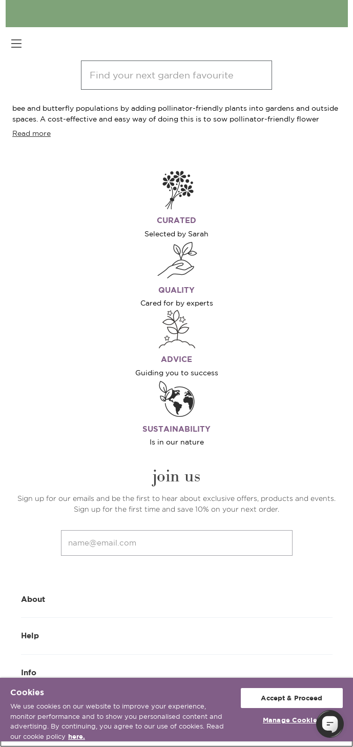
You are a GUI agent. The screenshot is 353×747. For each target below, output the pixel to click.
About (177, 598)
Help (177, 635)
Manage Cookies (292, 720)
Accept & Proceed (291, 698)
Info (177, 672)
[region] (176, 712)
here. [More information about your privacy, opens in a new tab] (76, 736)
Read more (31, 133)
